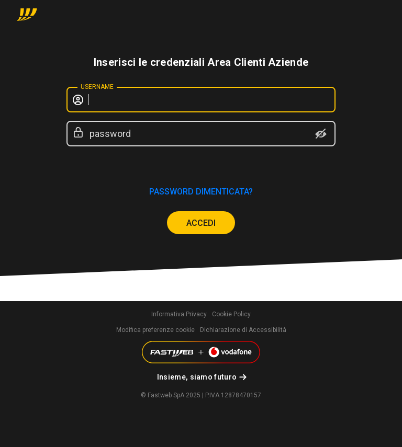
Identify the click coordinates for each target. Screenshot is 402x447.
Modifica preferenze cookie (155, 330)
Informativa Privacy (179, 314)
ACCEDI (201, 223)
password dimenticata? (201, 192)
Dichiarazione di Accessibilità (243, 330)
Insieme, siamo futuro (197, 377)
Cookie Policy (231, 314)
